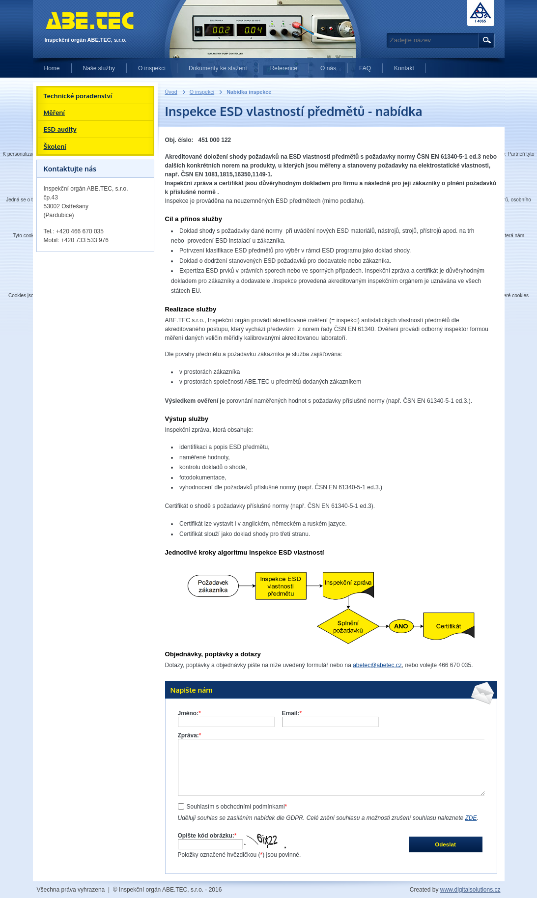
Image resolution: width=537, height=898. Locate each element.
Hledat (485, 40)
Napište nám (191, 689)
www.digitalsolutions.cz (470, 889)
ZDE (471, 817)
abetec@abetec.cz (377, 665)
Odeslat (445, 844)
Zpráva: (189, 735)
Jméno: (189, 713)
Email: (292, 713)
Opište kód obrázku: (207, 835)
